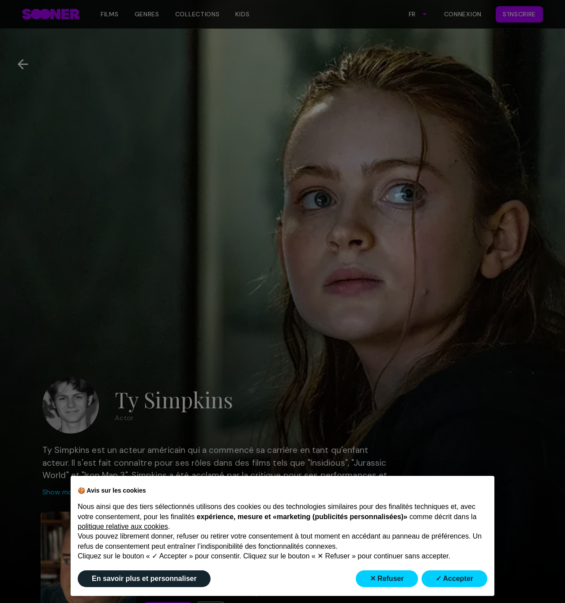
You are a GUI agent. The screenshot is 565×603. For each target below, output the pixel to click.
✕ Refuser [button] (387, 578)
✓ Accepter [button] (454, 578)
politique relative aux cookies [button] (123, 526)
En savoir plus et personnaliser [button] (144, 578)
